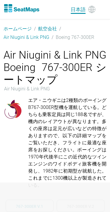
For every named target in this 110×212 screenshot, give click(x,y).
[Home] (21, 8)
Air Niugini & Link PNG (26, 37)
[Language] (83, 9)
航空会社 (47, 29)
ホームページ (18, 29)
